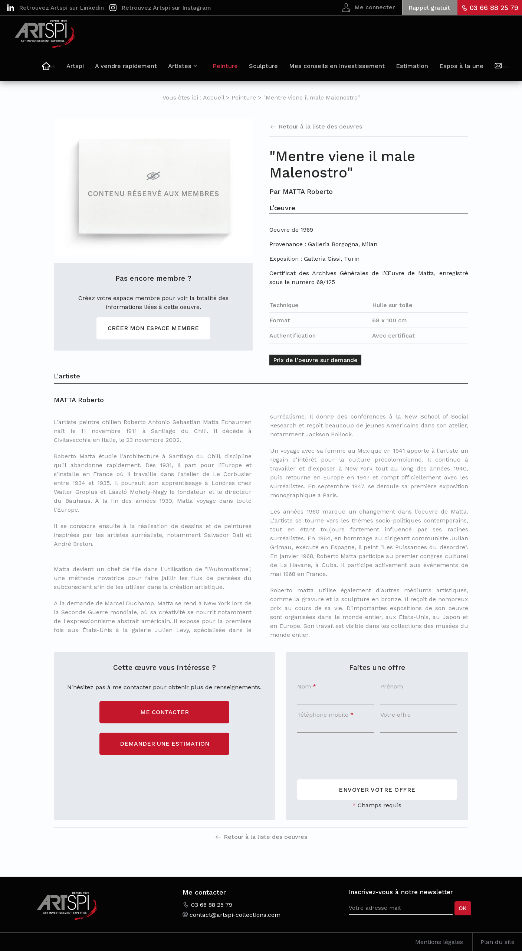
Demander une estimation (164, 743)
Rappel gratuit (429, 7)
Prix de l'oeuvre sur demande (315, 360)
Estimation (421, 69)
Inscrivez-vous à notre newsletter (401, 892)
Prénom (391, 686)
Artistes (201, 69)
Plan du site (497, 941)
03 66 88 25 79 (494, 8)
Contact (505, 71)
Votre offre (395, 714)
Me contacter (164, 712)
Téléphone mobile (325, 714)
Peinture (241, 69)
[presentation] (353, 753)
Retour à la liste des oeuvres (320, 126)
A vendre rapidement (148, 69)
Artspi (97, 69)
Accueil (75, 71)
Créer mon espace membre (153, 328)
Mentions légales (439, 941)
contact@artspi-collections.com (235, 914)
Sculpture (278, 69)
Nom (306, 686)
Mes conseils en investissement (349, 69)
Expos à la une (470, 69)
